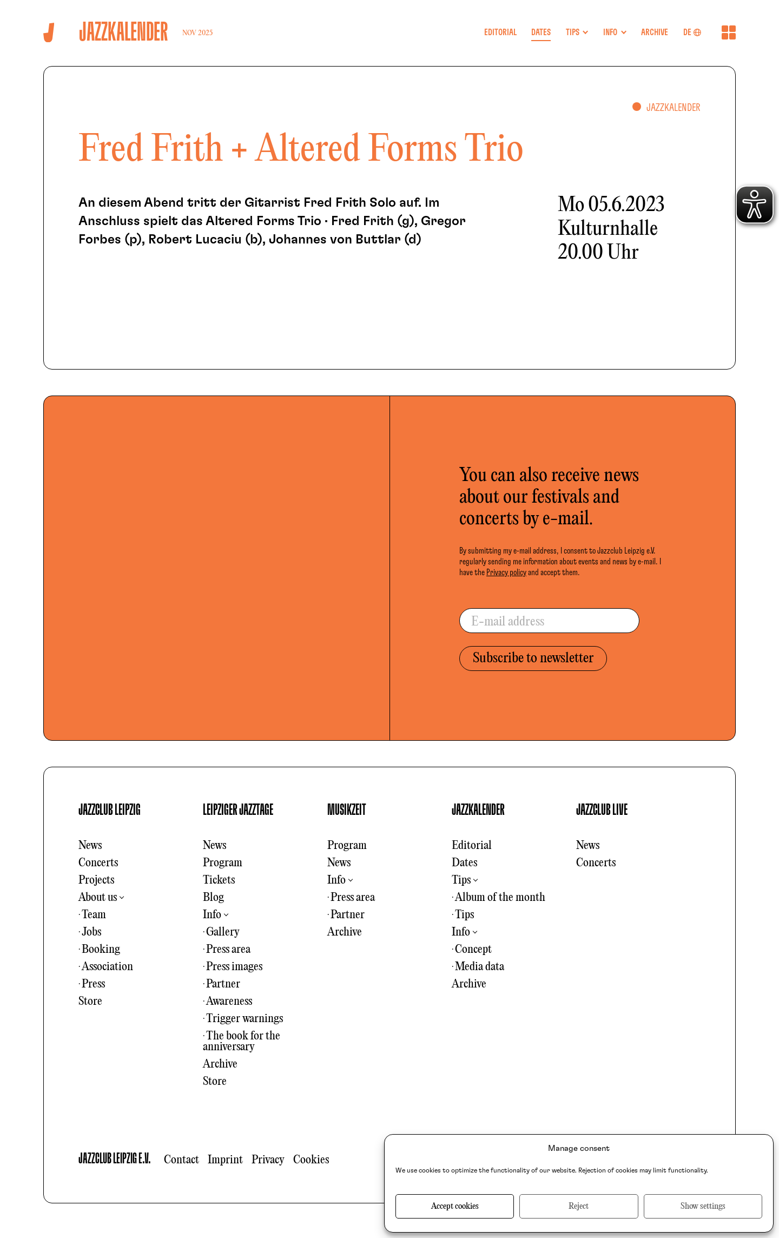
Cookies (311, 1160)
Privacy (268, 1160)
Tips (461, 880)
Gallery (223, 932)
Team (94, 914)
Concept (473, 949)
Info (212, 914)
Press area (228, 949)
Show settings (703, 1206)
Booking (101, 949)
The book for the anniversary (241, 1041)
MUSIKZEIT (346, 810)
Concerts (98, 863)
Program (222, 863)
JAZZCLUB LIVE (602, 810)
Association (107, 966)
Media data (479, 966)
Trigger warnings (244, 1018)
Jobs (91, 932)
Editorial (472, 845)
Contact (181, 1160)
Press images (234, 966)
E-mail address (507, 622)
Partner (223, 984)
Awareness (229, 1001)
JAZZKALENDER (478, 810)
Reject (579, 1206)
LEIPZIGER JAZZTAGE (238, 810)
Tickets (219, 880)
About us (97, 897)
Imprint (225, 1160)
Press (93, 984)
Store (90, 1001)
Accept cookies (455, 1206)
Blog (213, 897)
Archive (220, 1064)
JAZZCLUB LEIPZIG (109, 810)
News (90, 845)
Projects (96, 880)
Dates (464, 863)
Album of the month (500, 897)
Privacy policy (506, 572)
